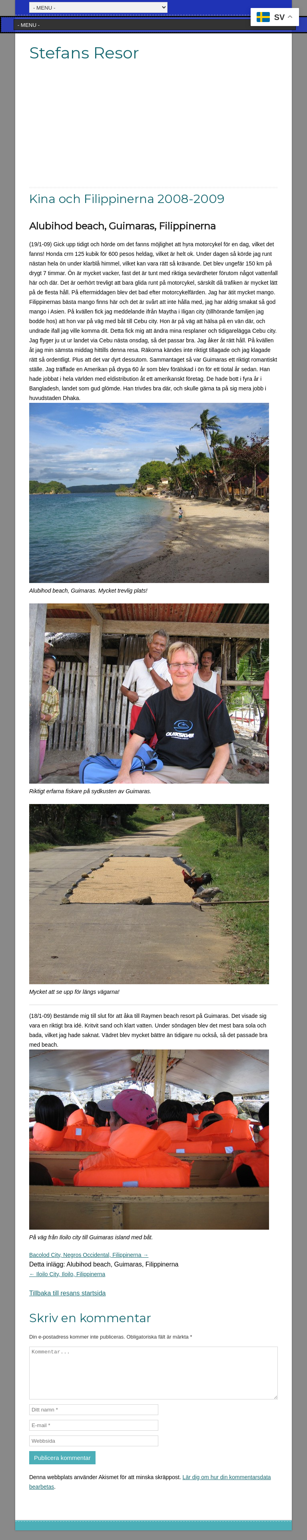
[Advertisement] (153, 131)
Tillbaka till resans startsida (67, 1293)
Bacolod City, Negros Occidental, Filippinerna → (89, 1255)
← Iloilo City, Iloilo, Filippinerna (67, 1274)
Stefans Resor (84, 52)
